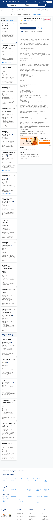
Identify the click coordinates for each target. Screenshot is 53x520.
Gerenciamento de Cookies (21, 518)
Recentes (7, 20)
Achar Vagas (11, 1)
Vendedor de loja (5, 498)
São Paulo (4, 477)
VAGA (22, 31)
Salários (27, 1)
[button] (42, 5)
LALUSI (5, 444)
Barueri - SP (21, 477)
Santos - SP (4, 480)
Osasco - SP (4, 478)
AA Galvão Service (8, 68)
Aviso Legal (43, 518)
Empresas (35, 1)
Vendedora (4, 496)
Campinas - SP (30, 477)
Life (7, 224)
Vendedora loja (22, 502)
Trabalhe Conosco (20, 514)
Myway (7, 425)
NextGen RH (7, 403)
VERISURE (8, 27)
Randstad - (9, 134)
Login (44, 1)
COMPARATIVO (39, 31)
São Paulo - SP (13, 477)
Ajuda (30, 511)
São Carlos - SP (47, 483)
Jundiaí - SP (38, 480)
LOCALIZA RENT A (9, 201)
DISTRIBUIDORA (10, 291)
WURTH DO (9, 315)
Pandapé (30, 518)
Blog (31, 1)
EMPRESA (26, 31)
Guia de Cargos (44, 516)
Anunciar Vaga (40, 2)
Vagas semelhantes (6, 40)
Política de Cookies (20, 516)
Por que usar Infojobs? (21, 513)
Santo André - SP (30, 478)
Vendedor (21, 489)
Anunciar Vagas (32, 514)
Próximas (11, 20)
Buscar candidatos (32, 516)
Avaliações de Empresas (19, 1)
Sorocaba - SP (13, 478)
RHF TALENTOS (7, 342)
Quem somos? (19, 511)
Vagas (43, 514)
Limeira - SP (13, 480)
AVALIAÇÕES (32, 31)
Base (8, 111)
